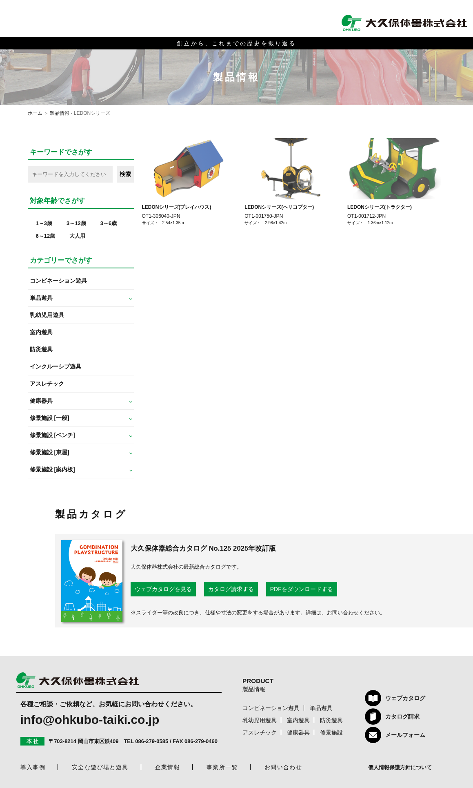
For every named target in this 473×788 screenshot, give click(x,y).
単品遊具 (321, 708)
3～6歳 (108, 223)
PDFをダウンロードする (301, 589)
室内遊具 (41, 332)
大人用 (77, 236)
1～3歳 (44, 223)
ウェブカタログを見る (163, 589)
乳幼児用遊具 (47, 315)
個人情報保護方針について (400, 767)
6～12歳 (46, 236)
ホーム (35, 113)
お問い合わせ (283, 767)
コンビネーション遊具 (58, 280)
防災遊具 (41, 349)
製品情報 (59, 113)
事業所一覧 (222, 767)
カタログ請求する (231, 589)
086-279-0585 (151, 741)
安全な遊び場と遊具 (100, 767)
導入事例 (33, 767)
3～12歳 (76, 223)
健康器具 (298, 732)
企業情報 (167, 767)
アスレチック (47, 383)
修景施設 (331, 732)
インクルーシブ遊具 (55, 366)
